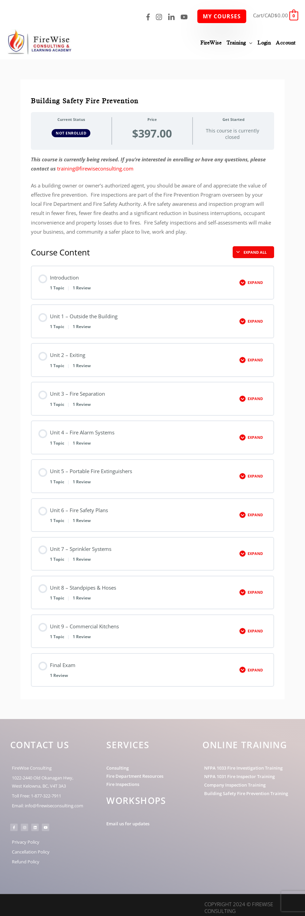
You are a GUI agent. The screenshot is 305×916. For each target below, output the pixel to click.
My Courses (222, 16)
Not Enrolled (71, 127)
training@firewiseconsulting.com (95, 163)
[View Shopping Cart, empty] (275, 15)
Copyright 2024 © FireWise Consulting (238, 902)
